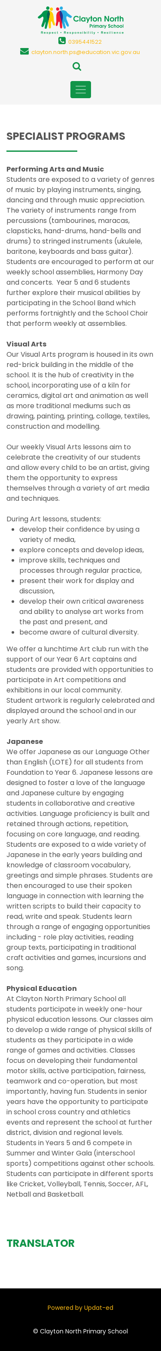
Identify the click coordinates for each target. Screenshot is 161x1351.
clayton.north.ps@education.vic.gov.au (85, 52)
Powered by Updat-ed (80, 1307)
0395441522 (85, 42)
